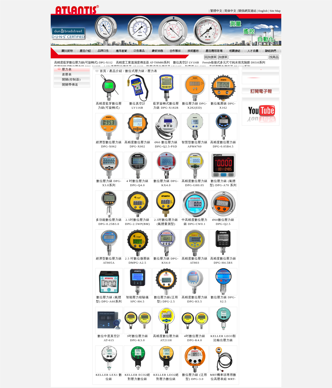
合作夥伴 (175, 51)
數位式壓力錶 (135, 71)
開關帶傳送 (70, 84)
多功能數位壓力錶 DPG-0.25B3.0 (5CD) (109, 224)
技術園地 (193, 51)
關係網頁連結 (247, 10)
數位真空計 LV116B (186, 62)
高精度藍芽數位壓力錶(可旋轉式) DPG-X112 (83, 62)
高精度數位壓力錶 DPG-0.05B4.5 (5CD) (223, 146)
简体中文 (230, 10)
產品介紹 (85, 51)
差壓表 (67, 74)
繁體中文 (216, 10)
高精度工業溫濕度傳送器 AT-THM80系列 (143, 62)
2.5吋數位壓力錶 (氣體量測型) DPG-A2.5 (166, 224)
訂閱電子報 (260, 91)
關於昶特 (67, 51)
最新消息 (157, 51)
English (263, 10)
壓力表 (67, 69)
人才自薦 (252, 51)
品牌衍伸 (103, 51)
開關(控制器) (71, 79)
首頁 (103, 71)
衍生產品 (139, 51)
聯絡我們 (270, 51)
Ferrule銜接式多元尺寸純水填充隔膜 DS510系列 (233, 62)
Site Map (275, 10)
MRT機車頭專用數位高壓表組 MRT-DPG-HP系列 (223, 379)
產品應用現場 (213, 51)
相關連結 (234, 51)
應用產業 (121, 51)
